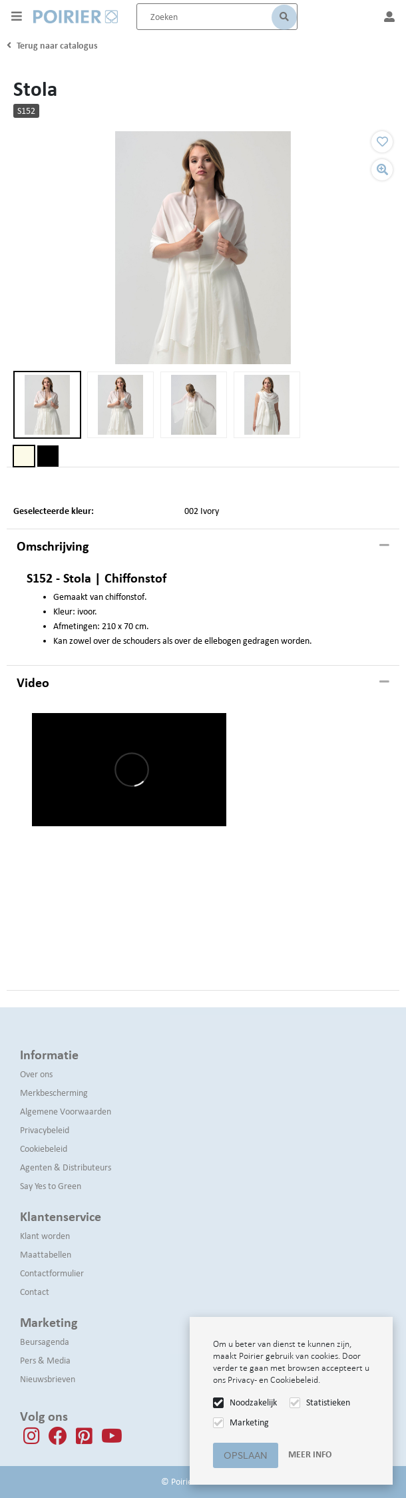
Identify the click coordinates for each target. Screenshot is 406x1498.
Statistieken (328, 1402)
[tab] (203, 546)
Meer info (309, 1454)
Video (33, 682)
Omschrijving (53, 546)
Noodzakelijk (253, 1402)
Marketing (249, 1422)
